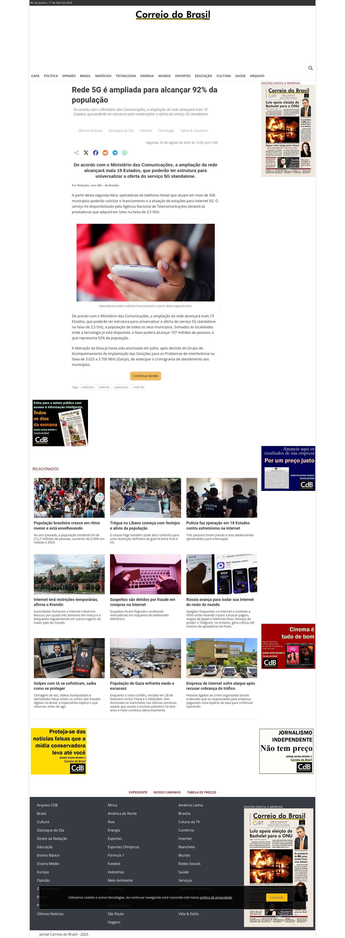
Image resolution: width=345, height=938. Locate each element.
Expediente (138, 792)
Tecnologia (126, 76)
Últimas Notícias (91, 130)
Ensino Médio (48, 863)
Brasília (184, 813)
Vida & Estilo (188, 913)
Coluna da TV (189, 821)
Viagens (114, 922)
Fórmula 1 (116, 855)
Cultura (224, 76)
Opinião (69, 76)
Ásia (111, 821)
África (112, 805)
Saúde (240, 76)
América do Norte (122, 813)
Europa (43, 872)
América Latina (190, 805)
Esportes (182, 76)
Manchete (186, 846)
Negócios (103, 76)
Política (51, 76)
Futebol (114, 863)
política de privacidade (216, 897)
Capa (35, 76)
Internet (146, 130)
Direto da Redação (52, 838)
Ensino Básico (48, 855)
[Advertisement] (172, 45)
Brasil (85, 76)
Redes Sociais (189, 863)
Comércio (186, 830)
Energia (147, 76)
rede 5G (139, 387)
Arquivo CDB (47, 805)
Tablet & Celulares (193, 130)
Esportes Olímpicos (123, 846)
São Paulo (116, 913)
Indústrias (116, 872)
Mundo (164, 76)
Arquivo (257, 76)
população (121, 387)
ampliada (88, 387)
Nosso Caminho (167, 792)
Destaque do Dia (121, 130)
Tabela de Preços (201, 792)
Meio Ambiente (120, 880)
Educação (203, 76)
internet (104, 387)
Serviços (185, 880)
